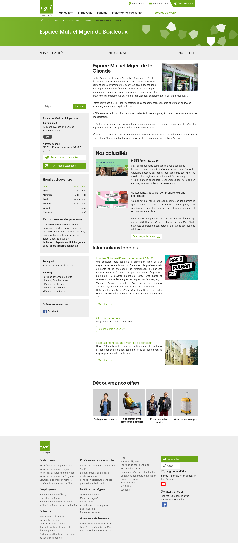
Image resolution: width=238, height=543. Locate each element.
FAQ (123, 458)
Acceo (168, 465)
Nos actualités (52, 53)
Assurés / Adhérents (94, 518)
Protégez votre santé (105, 419)
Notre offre (188, 53)
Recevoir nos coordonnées (61, 157)
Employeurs (85, 12)
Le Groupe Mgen (92, 489)
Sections (125, 489)
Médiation (126, 486)
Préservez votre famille (159, 421)
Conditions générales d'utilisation (138, 472)
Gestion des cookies (131, 468)
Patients (102, 12)
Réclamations (128, 482)
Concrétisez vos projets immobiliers (132, 420)
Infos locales (119, 53)
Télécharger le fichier (146, 236)
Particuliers (66, 12)
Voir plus (105, 304)
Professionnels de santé (127, 12)
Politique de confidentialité (135, 465)
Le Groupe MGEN (166, 12)
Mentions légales (130, 461)
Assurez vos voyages (185, 419)
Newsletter (171, 459)
